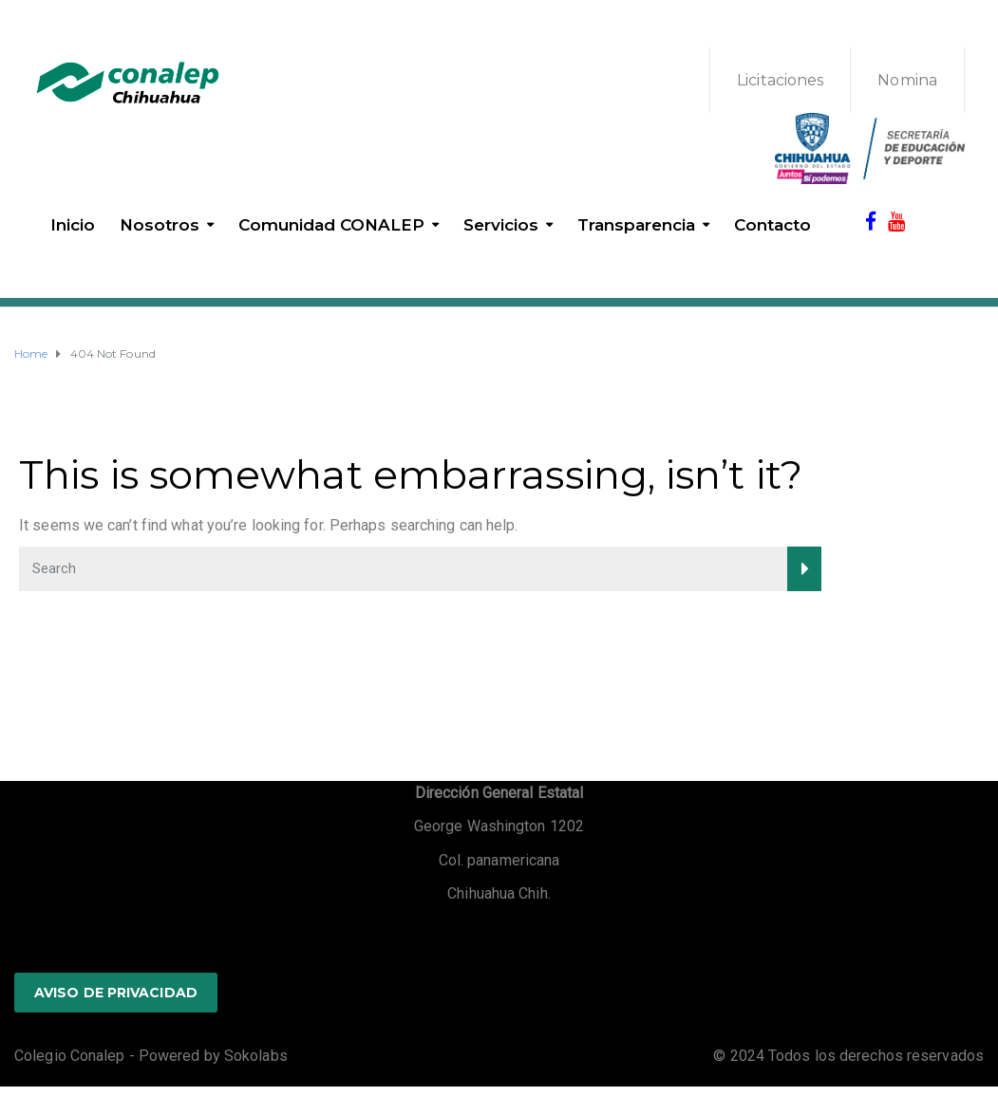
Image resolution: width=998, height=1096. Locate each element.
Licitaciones (780, 80)
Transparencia (636, 224)
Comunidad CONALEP (331, 224)
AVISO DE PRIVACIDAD (116, 992)
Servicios (500, 224)
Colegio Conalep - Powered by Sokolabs (151, 1056)
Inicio (72, 224)
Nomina (907, 80)
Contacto (772, 224)
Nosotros (159, 224)
